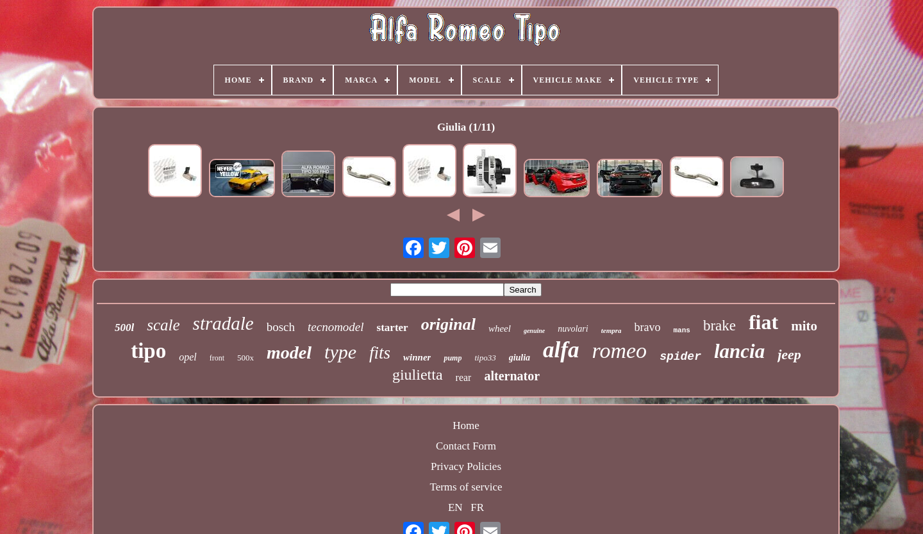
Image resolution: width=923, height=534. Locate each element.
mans (681, 330)
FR (477, 507)
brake (719, 326)
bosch (281, 327)
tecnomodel (336, 327)
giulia (519, 357)
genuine (534, 330)
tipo (148, 350)
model (289, 352)
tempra (611, 330)
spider (680, 356)
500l (124, 327)
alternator (512, 376)
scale (163, 325)
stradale (223, 323)
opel (188, 357)
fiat (763, 322)
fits (379, 352)
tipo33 (484, 357)
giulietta (417, 374)
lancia (739, 351)
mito (804, 326)
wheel (499, 328)
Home (466, 425)
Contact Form (466, 446)
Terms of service (465, 487)
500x (245, 357)
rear (464, 377)
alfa (561, 349)
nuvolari (573, 329)
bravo (647, 327)
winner (417, 357)
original (448, 324)
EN (455, 507)
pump (453, 357)
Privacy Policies (466, 466)
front (217, 357)
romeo (619, 350)
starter (392, 327)
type (340, 351)
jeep (789, 354)
